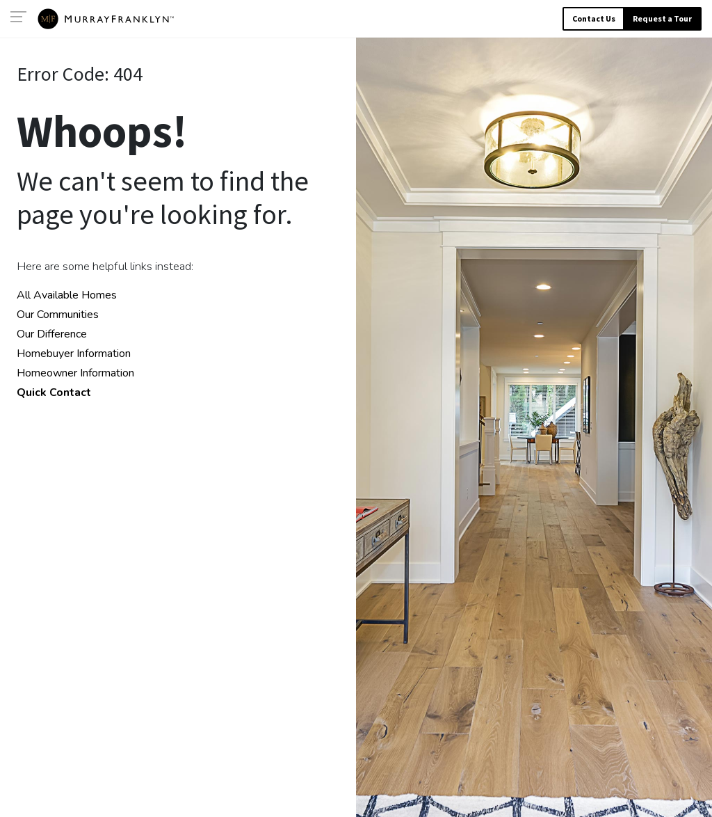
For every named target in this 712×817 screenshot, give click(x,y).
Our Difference (52, 334)
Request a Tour (662, 18)
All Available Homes (67, 295)
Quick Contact (54, 392)
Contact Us (593, 18)
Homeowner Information (75, 373)
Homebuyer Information (74, 353)
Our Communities (58, 314)
